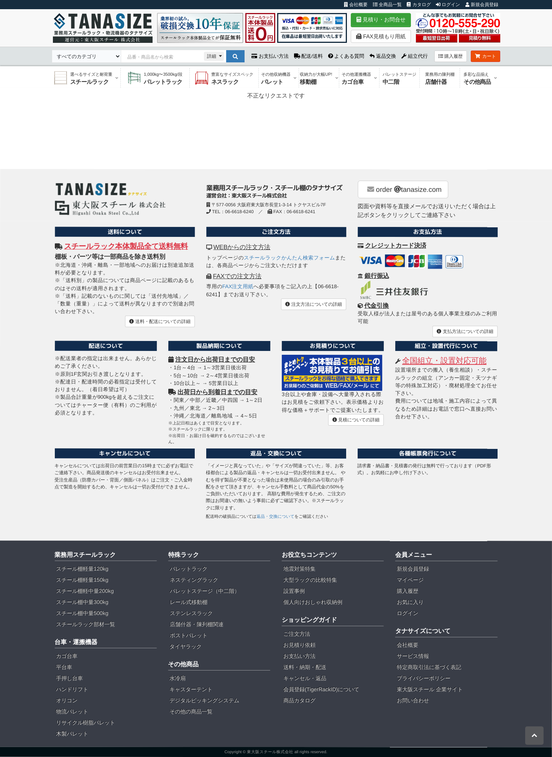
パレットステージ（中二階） (205, 591)
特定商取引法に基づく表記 (429, 667)
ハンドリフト (72, 689)
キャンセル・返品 (304, 678)
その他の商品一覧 (190, 711)
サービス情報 (413, 656)
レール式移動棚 (188, 602)
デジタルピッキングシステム (204, 700)
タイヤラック (185, 646)
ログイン (448, 4)
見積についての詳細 (356, 420)
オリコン (66, 700)
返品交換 (383, 56)
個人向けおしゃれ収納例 (312, 602)
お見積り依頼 (299, 645)
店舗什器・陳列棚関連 (196, 624)
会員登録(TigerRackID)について (321, 689)
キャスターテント (190, 689)
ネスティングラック (194, 580)
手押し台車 (69, 678)
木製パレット (72, 734)
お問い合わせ (413, 700)
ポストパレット (188, 635)
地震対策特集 (299, 569)
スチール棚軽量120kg (82, 569)
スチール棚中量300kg (82, 602)
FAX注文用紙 (238, 286)
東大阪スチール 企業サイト (430, 689)
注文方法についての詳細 (313, 304)
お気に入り (410, 602)
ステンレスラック (191, 613)
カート (485, 56)
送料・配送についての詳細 (159, 321)
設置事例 (294, 591)
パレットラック (188, 569)
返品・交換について (275, 516)
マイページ (410, 580)
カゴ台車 (66, 656)
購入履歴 (451, 56)
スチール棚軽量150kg (82, 580)
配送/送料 (308, 56)
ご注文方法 (296, 634)
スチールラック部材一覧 (85, 624)
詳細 (211, 56)
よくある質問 (346, 56)
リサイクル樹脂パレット (85, 722)
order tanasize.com (404, 189)
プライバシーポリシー (423, 678)
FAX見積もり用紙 (380, 36)
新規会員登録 (481, 4)
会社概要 (356, 4)
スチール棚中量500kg (82, 613)
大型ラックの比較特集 (310, 580)
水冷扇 (177, 678)
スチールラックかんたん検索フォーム (289, 258)
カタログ (418, 4)
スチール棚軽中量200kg (84, 591)
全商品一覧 (387, 4)
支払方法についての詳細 (465, 331)
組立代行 (414, 56)
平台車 (64, 667)
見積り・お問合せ (381, 19)
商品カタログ (299, 700)
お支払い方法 (270, 56)
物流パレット (72, 711)
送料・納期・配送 (304, 667)
